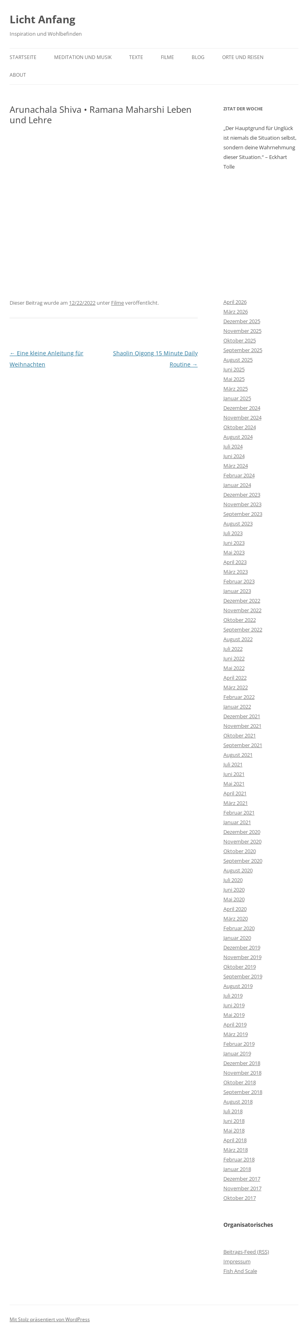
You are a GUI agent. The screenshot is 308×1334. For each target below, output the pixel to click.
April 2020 (235, 908)
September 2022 (242, 629)
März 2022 (235, 687)
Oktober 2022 (239, 619)
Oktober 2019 (239, 966)
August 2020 (238, 870)
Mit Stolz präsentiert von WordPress (50, 1319)
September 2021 (242, 745)
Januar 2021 (237, 822)
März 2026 (235, 311)
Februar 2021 (239, 812)
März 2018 (235, 1149)
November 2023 (242, 504)
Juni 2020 (234, 889)
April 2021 (235, 793)
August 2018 (238, 1101)
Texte (136, 57)
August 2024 (238, 436)
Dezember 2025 (241, 321)
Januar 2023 (237, 591)
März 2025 (235, 388)
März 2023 (235, 571)
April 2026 (235, 301)
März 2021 (235, 803)
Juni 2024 (234, 456)
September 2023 (242, 513)
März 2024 (235, 465)
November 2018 (242, 1072)
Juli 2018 (233, 1111)
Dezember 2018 (241, 1063)
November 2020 (242, 841)
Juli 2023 (233, 533)
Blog (198, 57)
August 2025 (238, 359)
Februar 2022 (239, 697)
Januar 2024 (237, 485)
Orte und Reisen (242, 57)
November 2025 (242, 330)
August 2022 (238, 639)
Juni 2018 (234, 1120)
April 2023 (235, 562)
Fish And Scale (240, 1271)
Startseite (23, 57)
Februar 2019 (239, 1043)
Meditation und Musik (82, 57)
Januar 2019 (237, 1053)
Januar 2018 (237, 1169)
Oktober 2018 (239, 1082)
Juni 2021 (234, 774)
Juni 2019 (234, 1005)
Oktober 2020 (239, 851)
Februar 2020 (239, 928)
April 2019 (235, 1024)
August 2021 (238, 754)
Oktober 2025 (239, 340)
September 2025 (242, 350)
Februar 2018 (239, 1159)
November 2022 (242, 610)
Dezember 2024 (241, 407)
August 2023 (238, 523)
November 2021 (242, 725)
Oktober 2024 (239, 427)
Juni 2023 (234, 542)
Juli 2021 (233, 764)
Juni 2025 (234, 369)
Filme (167, 57)
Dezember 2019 (241, 947)
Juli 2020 (233, 880)
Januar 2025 (237, 398)
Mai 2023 (234, 552)
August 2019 (238, 986)
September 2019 (242, 976)
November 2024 (242, 417)
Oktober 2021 (239, 735)
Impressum (237, 1261)
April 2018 (235, 1140)
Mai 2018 (234, 1130)
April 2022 (235, 677)
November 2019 (242, 957)
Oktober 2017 (239, 1198)
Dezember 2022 (241, 600)
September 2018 (242, 1092)
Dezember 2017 (241, 1178)
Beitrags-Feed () (246, 1251)
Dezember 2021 (241, 716)
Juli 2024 (233, 446)
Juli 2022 (233, 648)
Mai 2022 (234, 668)
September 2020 (242, 860)
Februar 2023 (239, 581)
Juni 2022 (234, 658)
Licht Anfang (42, 19)
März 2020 (235, 918)
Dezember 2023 (241, 494)
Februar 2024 (239, 475)
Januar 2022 (237, 706)
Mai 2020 (234, 899)
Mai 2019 (234, 1014)
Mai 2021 (234, 783)
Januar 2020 (237, 937)
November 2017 (242, 1188)
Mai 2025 (234, 379)
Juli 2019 (233, 995)
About (18, 74)
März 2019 (235, 1034)
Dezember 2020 (241, 831)
